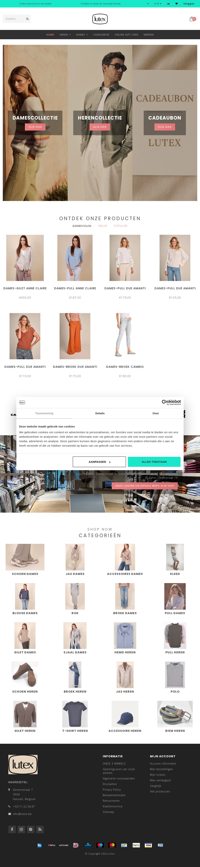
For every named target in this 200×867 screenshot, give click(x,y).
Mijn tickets (158, 774)
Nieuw (102, 226)
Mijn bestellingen (161, 769)
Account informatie (163, 763)
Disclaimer (110, 784)
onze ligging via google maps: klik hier (144, 485)
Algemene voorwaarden (119, 778)
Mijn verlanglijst (160, 780)
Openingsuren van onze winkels (119, 771)
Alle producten (160, 791)
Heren (64, 34)
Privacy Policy (112, 789)
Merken (149, 34)
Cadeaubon (101, 34)
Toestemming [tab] (44, 413)
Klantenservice (112, 806)
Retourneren (111, 800)
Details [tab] (100, 413)
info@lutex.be (22, 814)
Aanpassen (99, 461)
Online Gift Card (126, 34)
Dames (80, 34)
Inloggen (188, 3)
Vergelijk (155, 786)
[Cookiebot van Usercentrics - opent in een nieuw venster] (164, 402)
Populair (120, 226)
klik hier (35, 126)
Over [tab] (156, 413)
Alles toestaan (154, 461)
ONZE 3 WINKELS (114, 763)
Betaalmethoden (114, 795)
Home (50, 34)
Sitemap (108, 812)
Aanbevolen (81, 226)
